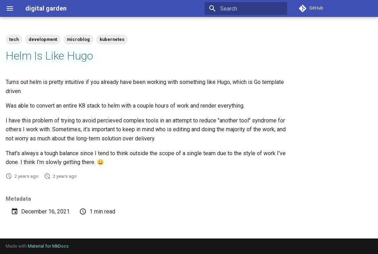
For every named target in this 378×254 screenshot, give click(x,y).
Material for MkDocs (48, 246)
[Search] (246, 8)
